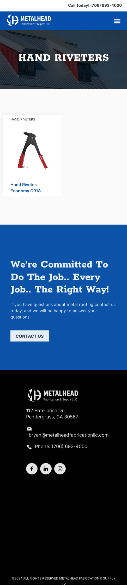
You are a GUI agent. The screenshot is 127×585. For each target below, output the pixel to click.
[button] (117, 21)
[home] (28, 20)
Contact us (30, 338)
